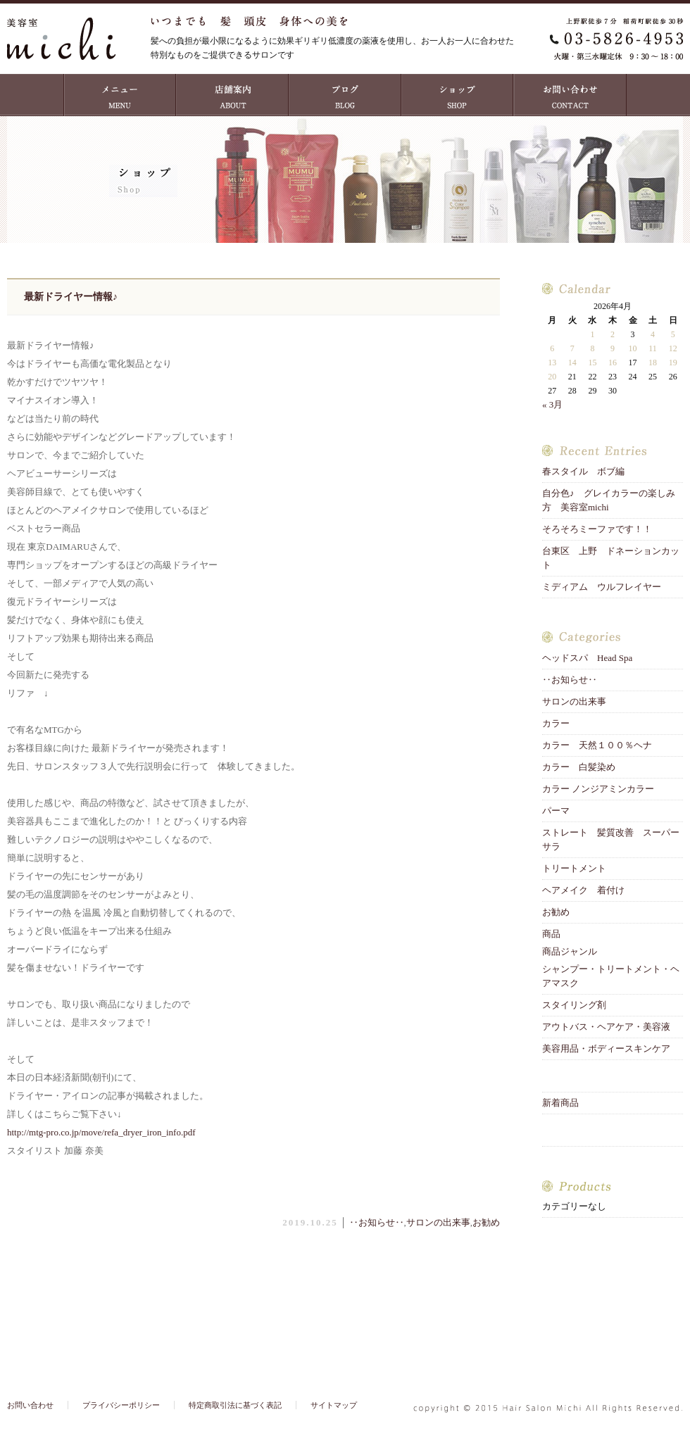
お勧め (486, 1222)
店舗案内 (232, 95)
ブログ (345, 95)
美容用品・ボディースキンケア (606, 1048)
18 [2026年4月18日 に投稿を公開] (652, 362)
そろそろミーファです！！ (597, 529)
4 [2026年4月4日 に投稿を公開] (653, 334)
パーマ (556, 810)
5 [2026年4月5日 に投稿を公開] (673, 334)
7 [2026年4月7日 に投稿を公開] (572, 348)
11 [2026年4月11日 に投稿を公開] (652, 348)
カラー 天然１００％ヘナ (597, 745)
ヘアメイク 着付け (583, 890)
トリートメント (578, 868)
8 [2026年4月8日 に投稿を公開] (592, 348)
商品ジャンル (569, 951)
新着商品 (560, 1102)
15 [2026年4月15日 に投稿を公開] (592, 362)
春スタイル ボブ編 (583, 471)
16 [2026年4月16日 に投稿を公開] (612, 362)
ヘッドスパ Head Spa (587, 658)
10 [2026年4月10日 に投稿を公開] (633, 348)
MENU (119, 95)
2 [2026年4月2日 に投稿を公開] (612, 334)
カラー (556, 723)
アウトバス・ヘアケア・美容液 (606, 1026)
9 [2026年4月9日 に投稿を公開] (612, 348)
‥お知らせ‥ (376, 1222)
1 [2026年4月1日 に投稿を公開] (592, 334)
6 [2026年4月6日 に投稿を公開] (552, 348)
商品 (551, 933)
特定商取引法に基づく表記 (235, 1405)
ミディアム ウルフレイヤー (601, 586)
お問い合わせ (570, 95)
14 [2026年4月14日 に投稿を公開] (572, 362)
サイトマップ (333, 1405)
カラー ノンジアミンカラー (598, 788)
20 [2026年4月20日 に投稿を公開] (552, 377)
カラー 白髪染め (578, 767)
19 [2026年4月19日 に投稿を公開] (673, 362)
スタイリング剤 (574, 1005)
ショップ (457, 95)
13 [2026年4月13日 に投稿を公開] (552, 362)
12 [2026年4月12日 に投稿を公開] (673, 348)
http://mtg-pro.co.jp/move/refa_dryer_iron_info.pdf (101, 1132)
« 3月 (552, 404)
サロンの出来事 (438, 1222)
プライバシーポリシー (121, 1405)
